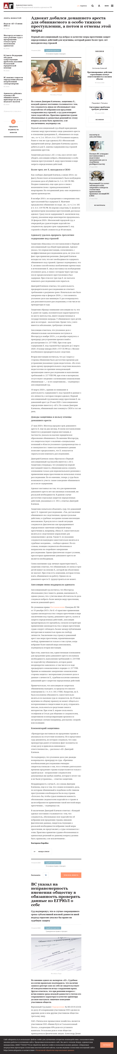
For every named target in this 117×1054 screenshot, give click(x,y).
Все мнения (100, 119)
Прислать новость (71, 875)
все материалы (99, 205)
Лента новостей (12, 18)
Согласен (106, 1045)
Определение (58, 1007)
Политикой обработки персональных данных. (55, 1050)
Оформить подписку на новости (13, 129)
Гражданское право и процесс (56, 931)
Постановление (57, 607)
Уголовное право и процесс (56, 54)
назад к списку (41, 851)
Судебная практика (53, 50)
